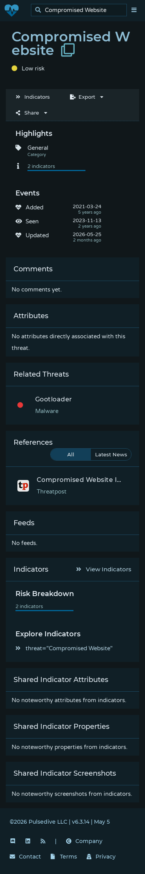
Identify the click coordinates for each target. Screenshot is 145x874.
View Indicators (104, 569)
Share (27, 113)
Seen (32, 221)
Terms (64, 856)
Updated (37, 235)
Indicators (33, 97)
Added (34, 207)
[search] (81, 10)
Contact (25, 856)
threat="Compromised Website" (64, 648)
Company (84, 841)
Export (82, 97)
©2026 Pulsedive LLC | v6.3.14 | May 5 (60, 821)
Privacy (101, 856)
